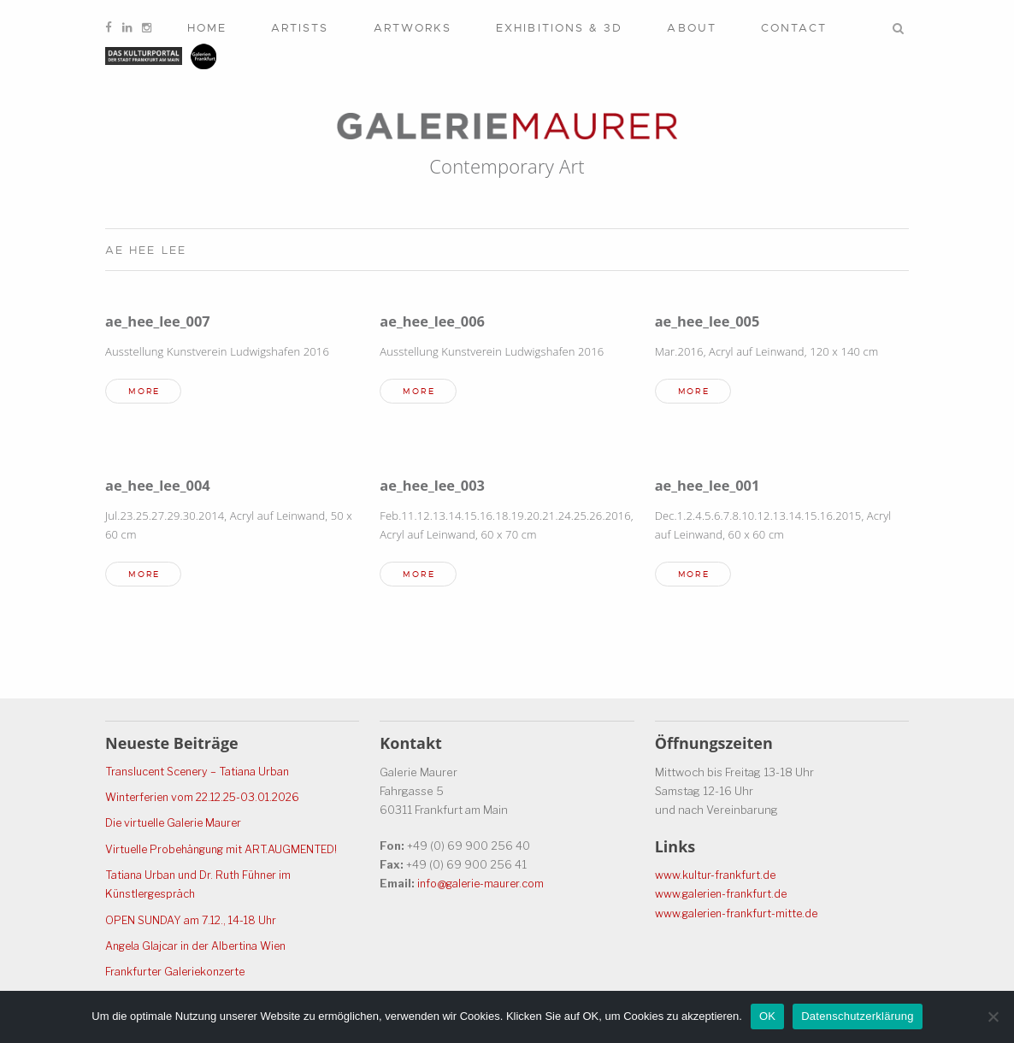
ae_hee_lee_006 (434, 321)
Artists (300, 28)
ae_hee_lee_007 (159, 321)
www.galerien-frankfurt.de (724, 894)
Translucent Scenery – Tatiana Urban (201, 772)
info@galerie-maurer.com (484, 884)
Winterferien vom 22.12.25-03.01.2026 (208, 797)
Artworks (413, 28)
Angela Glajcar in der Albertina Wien (199, 945)
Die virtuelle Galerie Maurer (176, 823)
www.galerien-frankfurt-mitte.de (739, 913)
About (691, 28)
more (145, 392)
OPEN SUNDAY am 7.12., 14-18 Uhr (193, 919)
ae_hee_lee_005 (709, 321)
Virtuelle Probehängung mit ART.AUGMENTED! (226, 849)
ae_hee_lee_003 (434, 486)
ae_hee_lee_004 (159, 486)
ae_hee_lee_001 (709, 486)
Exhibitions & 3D (559, 28)
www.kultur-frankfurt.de (717, 875)
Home (207, 28)
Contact (794, 28)
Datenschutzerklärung (857, 1016)
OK (767, 1016)
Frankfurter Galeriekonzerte (178, 971)
